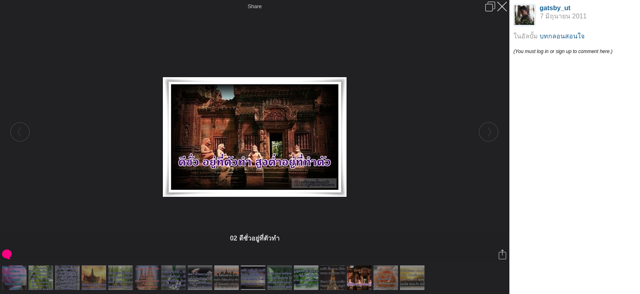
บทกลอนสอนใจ (562, 36)
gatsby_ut (555, 7)
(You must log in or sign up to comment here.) (563, 51)
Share (255, 6)
